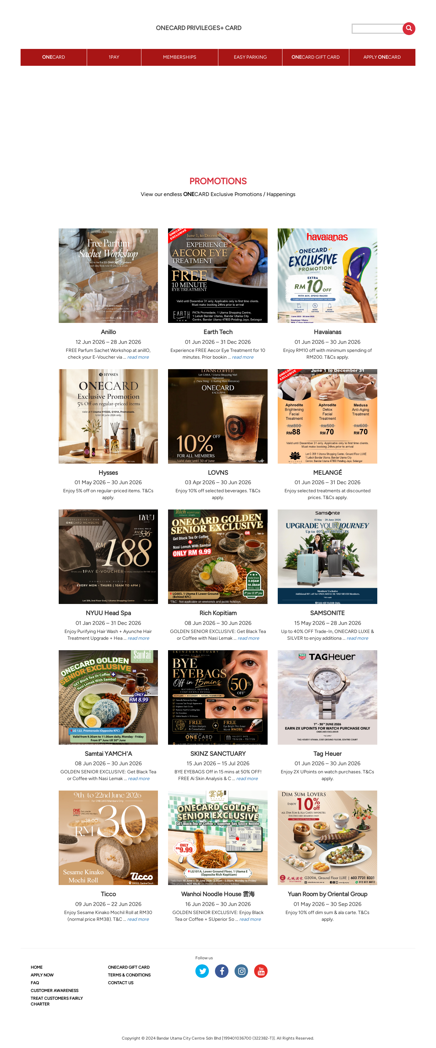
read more (138, 357)
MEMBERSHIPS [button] (179, 57)
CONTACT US (120, 983)
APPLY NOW (42, 975)
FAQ (35, 983)
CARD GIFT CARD (128, 967)
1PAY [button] (114, 57)
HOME (37, 967)
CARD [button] (53, 57)
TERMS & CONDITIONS (129, 975)
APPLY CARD (382, 57)
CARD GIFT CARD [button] (316, 57)
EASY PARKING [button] (250, 57)
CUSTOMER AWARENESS (54, 990)
